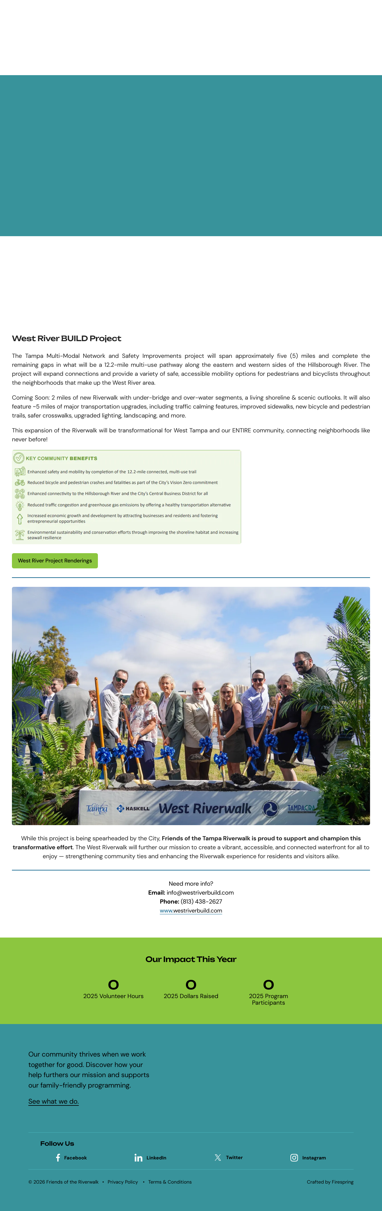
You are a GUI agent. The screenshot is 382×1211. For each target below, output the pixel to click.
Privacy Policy (123, 1182)
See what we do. (53, 1101)
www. (191, 911)
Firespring (343, 1182)
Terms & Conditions (170, 1182)
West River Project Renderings (55, 560)
